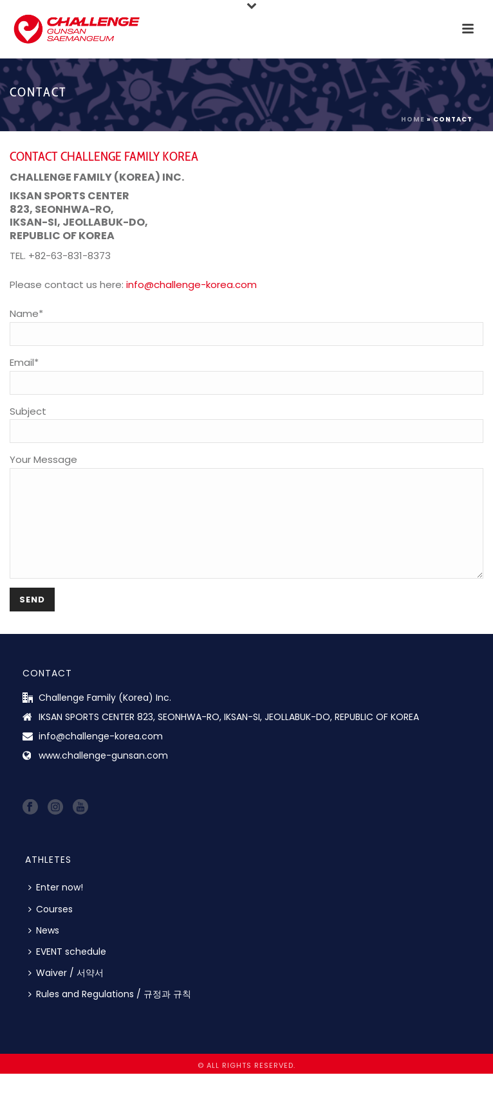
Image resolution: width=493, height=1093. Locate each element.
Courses (50, 928)
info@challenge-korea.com (191, 284)
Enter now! (55, 906)
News (43, 949)
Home (413, 119)
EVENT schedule (67, 970)
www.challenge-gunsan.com (103, 775)
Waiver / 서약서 (66, 992)
